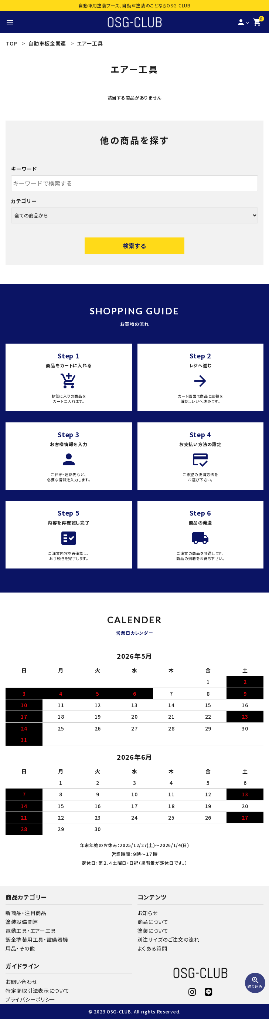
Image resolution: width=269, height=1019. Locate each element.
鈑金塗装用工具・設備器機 (37, 939)
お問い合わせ (21, 981)
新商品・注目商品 (26, 913)
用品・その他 (20, 948)
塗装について (152, 930)
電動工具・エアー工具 (31, 930)
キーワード (24, 168)
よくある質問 (152, 948)
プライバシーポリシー (30, 999)
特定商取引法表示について (37, 990)
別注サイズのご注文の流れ (168, 939)
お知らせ (147, 913)
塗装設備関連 (22, 921)
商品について (152, 921)
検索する (134, 245)
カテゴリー (24, 201)
